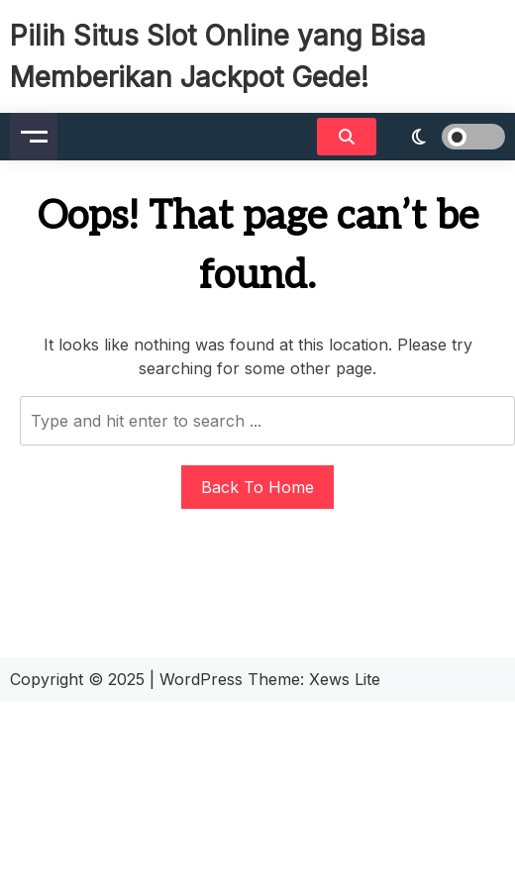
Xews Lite (344, 679)
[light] (445, 136)
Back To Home (257, 487)
